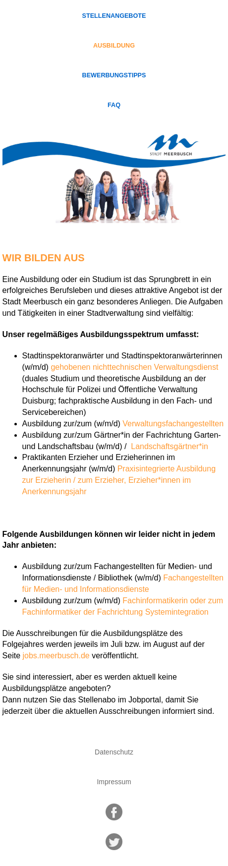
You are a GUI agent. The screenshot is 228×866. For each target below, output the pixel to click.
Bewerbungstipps (114, 75)
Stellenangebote (114, 15)
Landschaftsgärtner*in (168, 446)
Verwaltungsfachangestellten (173, 423)
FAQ (114, 105)
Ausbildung (114, 45)
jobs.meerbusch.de (56, 655)
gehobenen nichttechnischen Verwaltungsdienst (134, 367)
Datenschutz (114, 752)
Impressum (114, 782)
